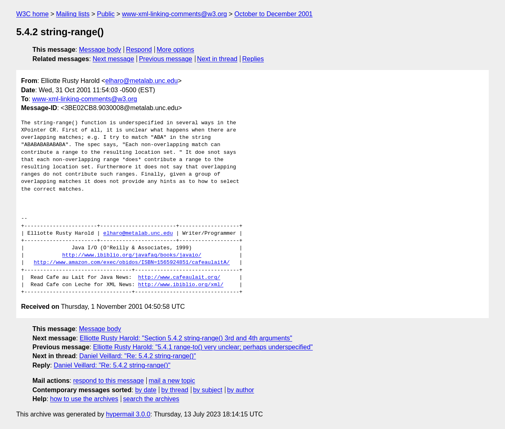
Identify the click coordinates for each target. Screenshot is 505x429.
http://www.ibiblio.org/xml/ (181, 285)
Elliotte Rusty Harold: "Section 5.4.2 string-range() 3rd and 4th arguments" (186, 338)
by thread (174, 390)
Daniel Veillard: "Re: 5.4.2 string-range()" (137, 356)
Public (106, 14)
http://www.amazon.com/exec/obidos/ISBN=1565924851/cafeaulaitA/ (132, 262)
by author (240, 390)
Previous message (166, 58)
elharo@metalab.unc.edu (141, 80)
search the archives (151, 398)
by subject (207, 390)
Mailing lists (73, 14)
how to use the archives (84, 398)
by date (145, 390)
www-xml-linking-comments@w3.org (174, 14)
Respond (139, 49)
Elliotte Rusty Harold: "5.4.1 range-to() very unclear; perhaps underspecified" (202, 347)
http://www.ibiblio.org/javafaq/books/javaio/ (131, 255)
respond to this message (108, 380)
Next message (113, 58)
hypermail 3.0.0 (128, 414)
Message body (100, 49)
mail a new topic (172, 380)
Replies (253, 58)
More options (176, 49)
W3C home (32, 14)
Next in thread (217, 58)
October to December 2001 (273, 14)
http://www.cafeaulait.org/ (179, 277)
